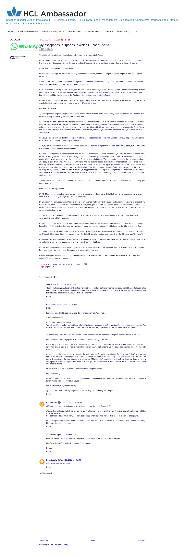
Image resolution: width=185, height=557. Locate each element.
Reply (48, 296)
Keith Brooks (51, 403)
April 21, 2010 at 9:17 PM (67, 304)
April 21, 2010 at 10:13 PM (71, 403)
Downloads (122, 31)
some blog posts (99, 138)
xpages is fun (49, 267)
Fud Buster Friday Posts (53, 31)
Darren (122, 92)
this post (116, 60)
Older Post (141, 541)
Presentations (74, 31)
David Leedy (116, 138)
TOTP (134, 31)
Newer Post (44, 541)
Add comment (46, 473)
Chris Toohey (106, 100)
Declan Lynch (93, 146)
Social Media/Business (28, 31)
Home (10, 31)
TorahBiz (109, 31)
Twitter (70, 90)
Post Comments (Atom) (59, 545)
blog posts (116, 146)
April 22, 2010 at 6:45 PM (71, 460)
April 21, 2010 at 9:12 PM (66, 284)
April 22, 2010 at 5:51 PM (66, 435)
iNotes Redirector (93, 31)
